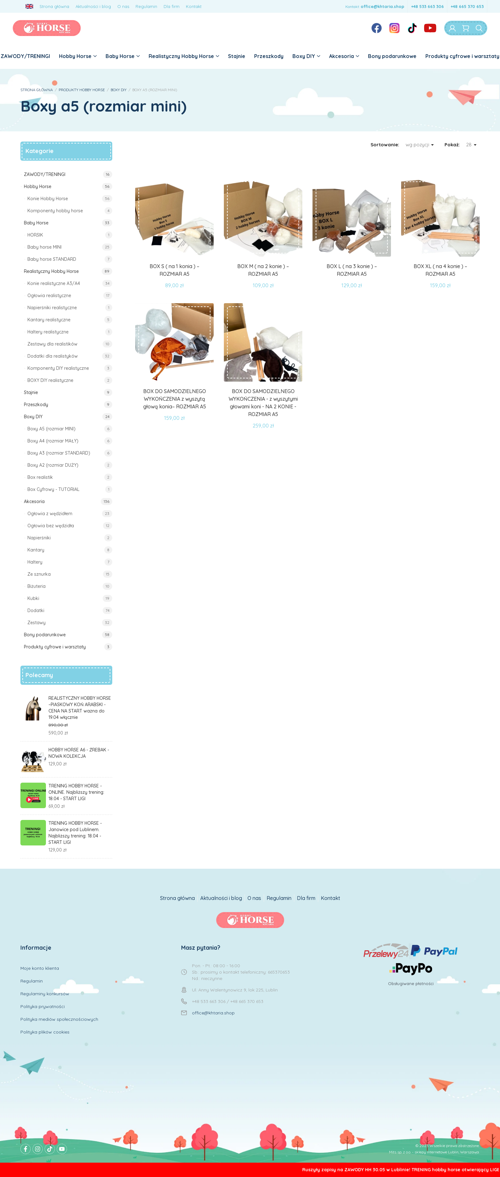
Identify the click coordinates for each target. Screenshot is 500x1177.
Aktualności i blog (93, 6)
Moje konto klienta (39, 968)
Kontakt (194, 6)
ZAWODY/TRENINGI (25, 56)
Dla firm (172, 6)
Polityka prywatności (42, 1006)
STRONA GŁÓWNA (36, 89)
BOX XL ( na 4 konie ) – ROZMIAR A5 (440, 270)
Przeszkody (268, 56)
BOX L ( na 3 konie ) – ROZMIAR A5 (352, 270)
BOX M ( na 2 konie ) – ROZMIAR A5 (263, 270)
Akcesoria (344, 56)
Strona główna (54, 6)
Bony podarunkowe (392, 56)
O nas (123, 6)
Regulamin (146, 6)
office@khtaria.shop (382, 6)
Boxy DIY (306, 56)
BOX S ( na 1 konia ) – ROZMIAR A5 (174, 270)
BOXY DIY (119, 89)
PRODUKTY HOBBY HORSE (82, 89)
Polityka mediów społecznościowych (59, 1019)
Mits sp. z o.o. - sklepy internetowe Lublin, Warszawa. (434, 1152)
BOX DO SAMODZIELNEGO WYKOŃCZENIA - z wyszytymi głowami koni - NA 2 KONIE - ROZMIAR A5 (263, 402)
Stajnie (236, 56)
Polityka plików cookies (45, 1032)
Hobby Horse (78, 56)
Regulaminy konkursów (44, 994)
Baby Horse (123, 56)
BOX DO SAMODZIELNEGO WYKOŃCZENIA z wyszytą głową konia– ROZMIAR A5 (174, 399)
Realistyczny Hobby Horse (184, 56)
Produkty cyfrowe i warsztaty (462, 56)
